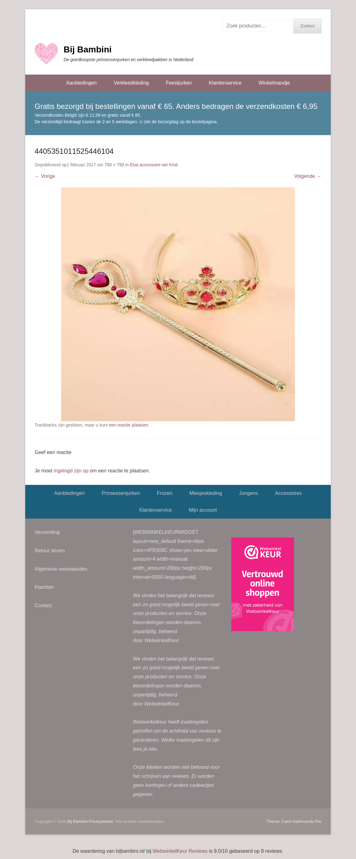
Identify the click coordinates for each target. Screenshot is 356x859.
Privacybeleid (101, 821)
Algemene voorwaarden (61, 569)
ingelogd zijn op (71, 470)
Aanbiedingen (81, 82)
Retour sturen (50, 550)
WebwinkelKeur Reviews (180, 851)
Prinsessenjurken (121, 493)
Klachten (44, 587)
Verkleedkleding (131, 82)
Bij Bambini (88, 49)
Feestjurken (179, 82)
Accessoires (288, 493)
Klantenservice (225, 82)
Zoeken (307, 25)
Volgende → (307, 176)
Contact (43, 605)
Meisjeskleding (206, 493)
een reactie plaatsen (128, 424)
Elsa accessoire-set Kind (154, 164)
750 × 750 (114, 164)
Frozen (164, 493)
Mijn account (203, 510)
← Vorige (45, 176)
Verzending (47, 532)
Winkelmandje (274, 82)
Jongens (248, 493)
